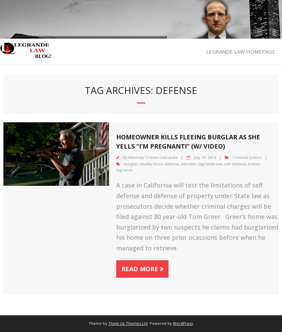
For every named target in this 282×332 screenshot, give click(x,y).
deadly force (151, 163)
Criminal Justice (246, 157)
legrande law (210, 163)
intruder (188, 163)
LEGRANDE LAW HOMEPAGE (240, 51)
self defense (235, 163)
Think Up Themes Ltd (128, 323)
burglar (131, 163)
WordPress (183, 323)
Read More (139, 269)
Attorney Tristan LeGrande (152, 157)
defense (172, 163)
